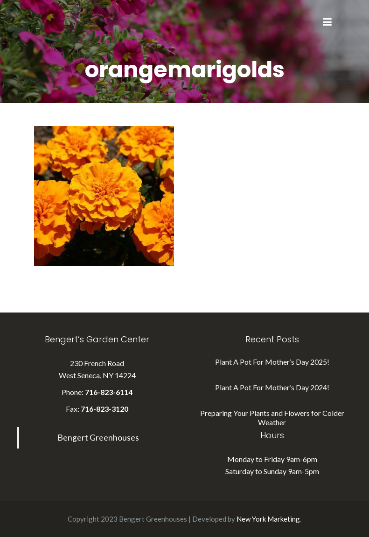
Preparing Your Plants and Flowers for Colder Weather (272, 417)
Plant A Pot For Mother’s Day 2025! (272, 361)
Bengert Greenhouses (98, 437)
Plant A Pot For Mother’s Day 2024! (272, 387)
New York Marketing (268, 519)
